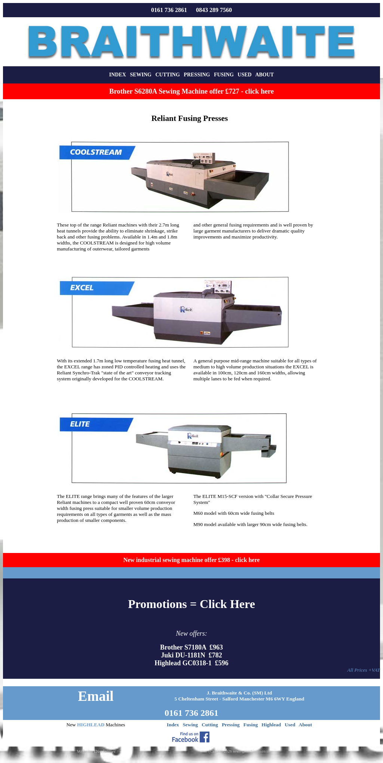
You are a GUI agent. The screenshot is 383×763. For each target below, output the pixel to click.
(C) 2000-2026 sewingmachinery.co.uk (239, 751)
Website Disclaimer (96, 751)
